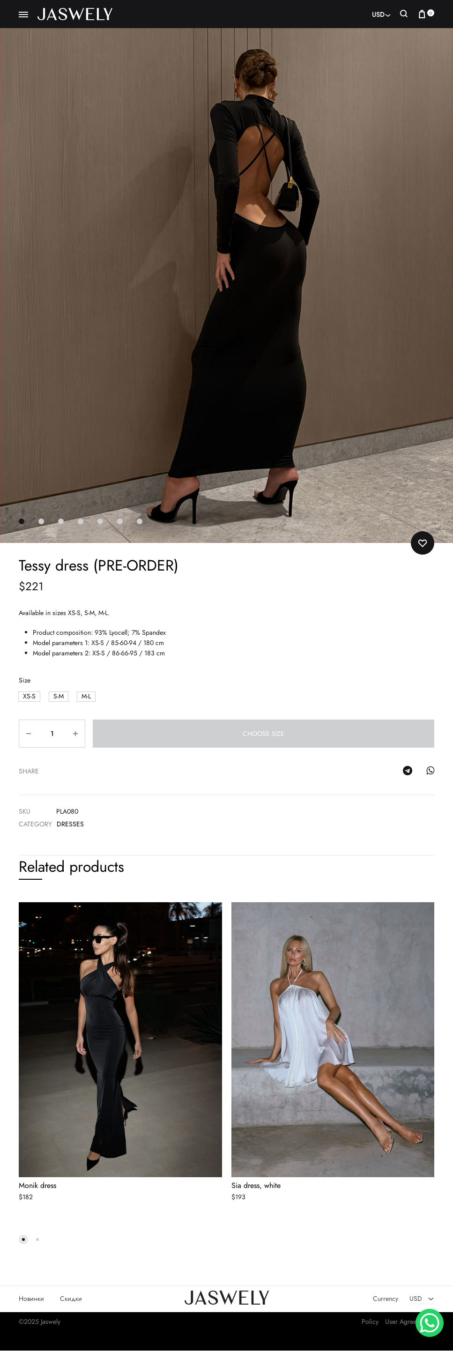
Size (24, 680)
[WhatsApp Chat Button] (430, 1323)
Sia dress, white (256, 1185)
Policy (370, 1322)
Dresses (70, 824)
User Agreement (407, 1322)
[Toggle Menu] (23, 15)
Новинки (31, 1299)
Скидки (71, 1299)
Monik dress (37, 1185)
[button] (29, 696)
